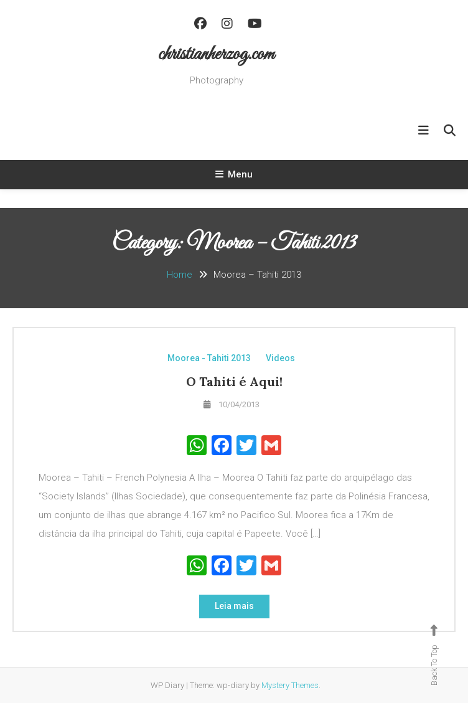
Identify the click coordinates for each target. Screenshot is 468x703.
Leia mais (234, 606)
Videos (280, 358)
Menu (234, 174)
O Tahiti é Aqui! (234, 381)
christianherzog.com (216, 54)
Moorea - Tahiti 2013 (209, 358)
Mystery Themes (290, 685)
